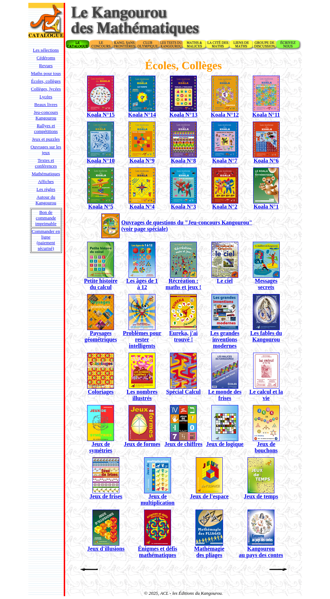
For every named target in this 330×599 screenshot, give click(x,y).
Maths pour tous (46, 73)
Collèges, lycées (46, 89)
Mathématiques (46, 173)
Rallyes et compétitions (46, 128)
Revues (45, 65)
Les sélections (46, 50)
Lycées (45, 96)
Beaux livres (45, 104)
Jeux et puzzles (46, 139)
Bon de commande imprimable (46, 218)
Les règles (45, 189)
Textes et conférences (46, 163)
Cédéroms (45, 57)
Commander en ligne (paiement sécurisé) (46, 240)
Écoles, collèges (46, 81)
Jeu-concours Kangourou (46, 115)
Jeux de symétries (100, 447)
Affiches (46, 181)
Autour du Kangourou (45, 199)
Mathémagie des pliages (209, 552)
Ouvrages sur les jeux (45, 149)
